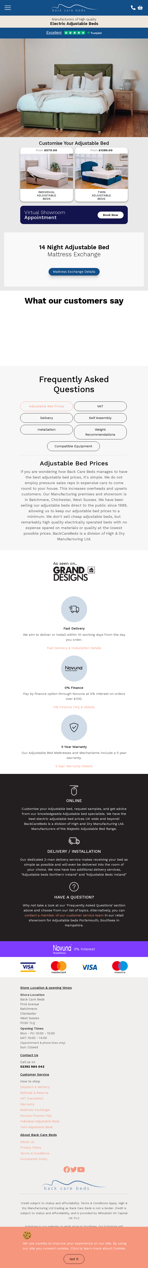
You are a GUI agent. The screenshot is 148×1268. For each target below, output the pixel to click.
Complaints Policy (34, 1159)
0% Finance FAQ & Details (74, 707)
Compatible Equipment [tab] (73, 446)
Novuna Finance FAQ (35, 1116)
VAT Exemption (31, 1098)
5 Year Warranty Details (74, 766)
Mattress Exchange (35, 1110)
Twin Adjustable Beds (36, 1127)
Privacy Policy (30, 1147)
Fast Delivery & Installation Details (74, 648)
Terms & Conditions (34, 1153)
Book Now (110, 215)
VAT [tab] (100, 406)
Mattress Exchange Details (74, 272)
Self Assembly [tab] (100, 418)
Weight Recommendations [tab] (100, 432)
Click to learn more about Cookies (97, 1248)
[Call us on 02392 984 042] (132, 7)
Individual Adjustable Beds (40, 1121)
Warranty (27, 1104)
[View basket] (140, 7)
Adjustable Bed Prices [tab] (46, 406)
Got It (74, 1259)
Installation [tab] (46, 429)
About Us (27, 1142)
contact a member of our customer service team (64, 915)
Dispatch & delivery (35, 1087)
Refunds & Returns (34, 1093)
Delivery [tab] (46, 418)
